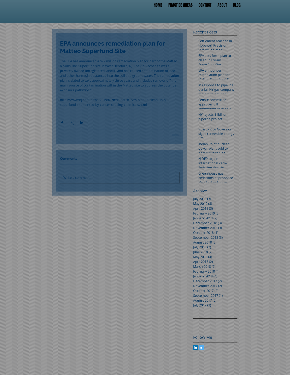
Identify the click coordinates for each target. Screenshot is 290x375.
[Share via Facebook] (62, 123)
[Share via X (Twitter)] (72, 123)
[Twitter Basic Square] (201, 347)
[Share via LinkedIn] (82, 123)
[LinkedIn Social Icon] (195, 347)
